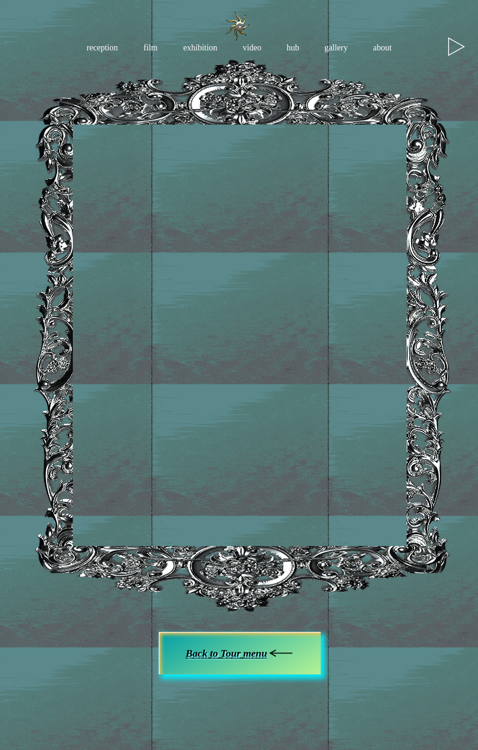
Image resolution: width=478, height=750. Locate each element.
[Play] (456, 46)
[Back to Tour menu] (240, 653)
